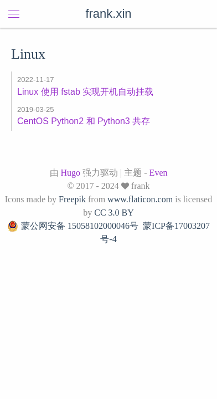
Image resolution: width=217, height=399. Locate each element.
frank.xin (108, 14)
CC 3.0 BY (114, 212)
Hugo (71, 172)
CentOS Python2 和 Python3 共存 (83, 121)
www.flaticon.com (140, 199)
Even (158, 172)
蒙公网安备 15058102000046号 (72, 226)
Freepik (72, 199)
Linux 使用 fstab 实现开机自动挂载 (85, 91)
